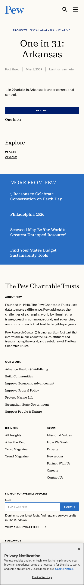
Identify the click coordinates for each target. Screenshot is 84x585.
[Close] (79, 549)
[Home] (42, 286)
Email (8, 500)
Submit (69, 506)
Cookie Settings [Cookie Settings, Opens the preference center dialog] (42, 577)
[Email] (32, 506)
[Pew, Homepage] (14, 9)
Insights (11, 427)
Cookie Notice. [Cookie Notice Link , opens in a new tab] (64, 568)
